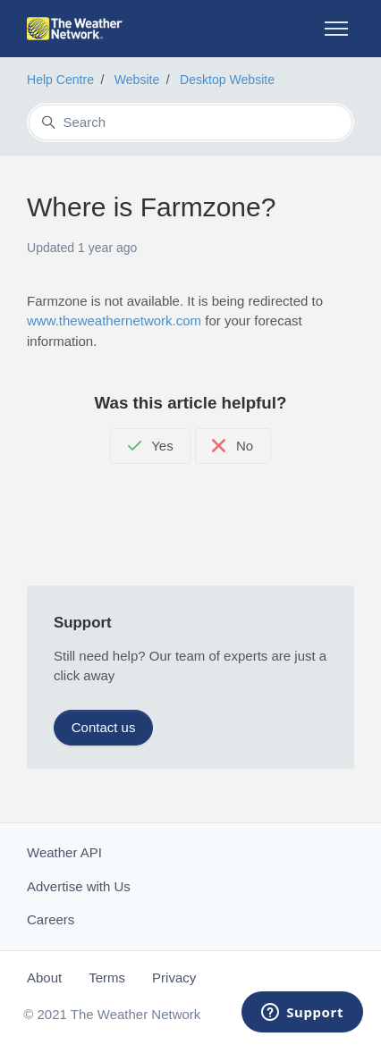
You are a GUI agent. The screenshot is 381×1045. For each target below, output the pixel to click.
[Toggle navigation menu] (336, 28)
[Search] (190, 122)
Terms (107, 977)
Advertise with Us (79, 886)
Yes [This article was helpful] (151, 445)
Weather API (64, 852)
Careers (50, 919)
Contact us (104, 727)
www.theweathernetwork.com (114, 320)
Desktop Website (227, 79)
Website (137, 79)
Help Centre (60, 79)
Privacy (174, 977)
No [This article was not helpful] (232, 445)
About (44, 977)
